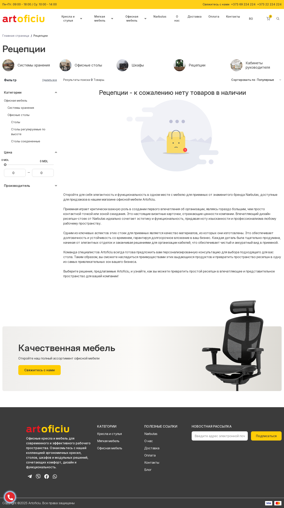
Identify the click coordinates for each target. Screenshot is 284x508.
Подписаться (266, 436)
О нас (177, 18)
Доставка (194, 16)
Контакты (233, 16)
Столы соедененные (25, 141)
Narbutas (159, 16)
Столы (15, 122)
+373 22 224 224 (269, 4)
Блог (147, 470)
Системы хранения (21, 107)
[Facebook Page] (46, 476)
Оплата (213, 16)
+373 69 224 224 (243, 4)
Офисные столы (18, 115)
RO (251, 18)
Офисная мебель (15, 100)
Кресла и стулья (109, 434)
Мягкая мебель (108, 441)
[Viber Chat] (38, 476)
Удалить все (49, 79)
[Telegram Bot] (30, 476)
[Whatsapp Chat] (55, 476)
